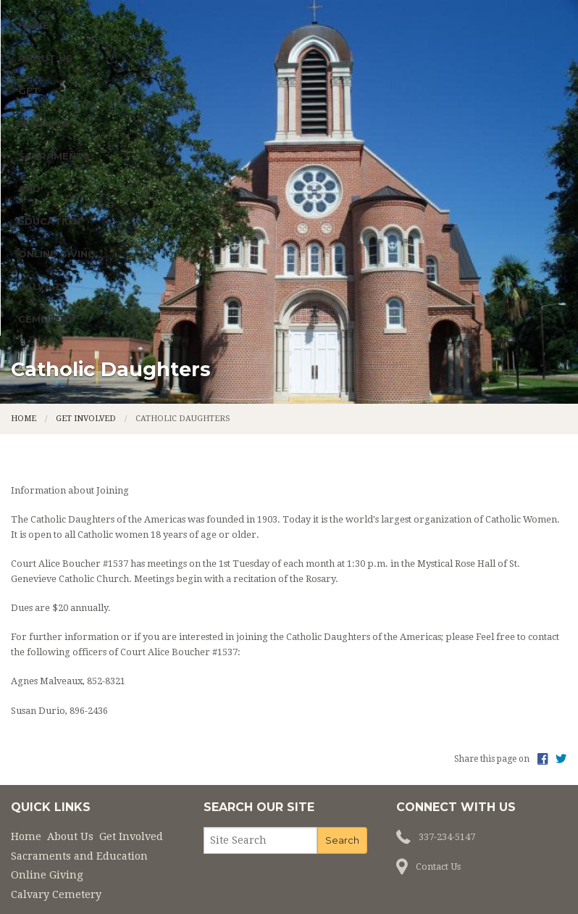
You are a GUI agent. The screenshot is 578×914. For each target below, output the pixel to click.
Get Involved (189, 210)
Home (33, 210)
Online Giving (494, 210)
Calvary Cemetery (71, 243)
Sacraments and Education (342, 210)
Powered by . (384, 879)
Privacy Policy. (455, 879)
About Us (91, 210)
